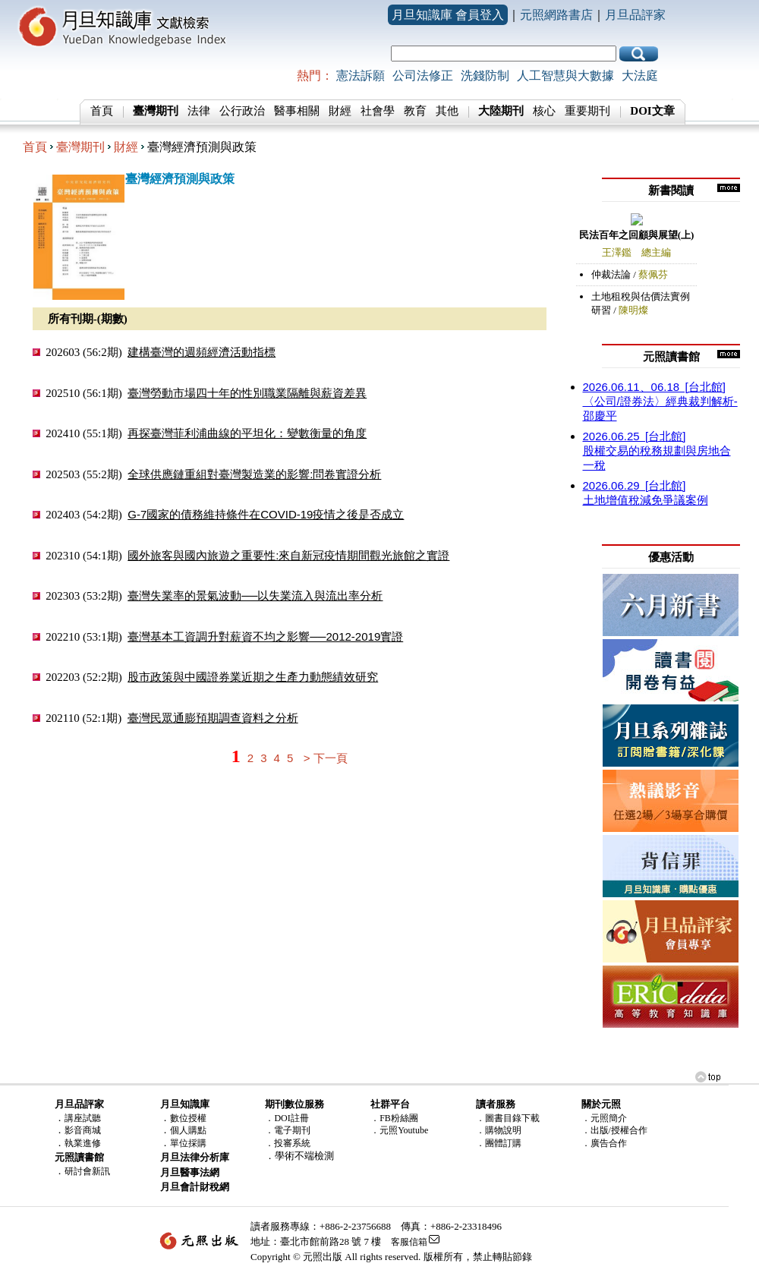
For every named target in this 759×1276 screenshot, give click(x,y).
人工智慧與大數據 (565, 75)
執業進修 (83, 1143)
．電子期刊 (287, 1130)
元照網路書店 (556, 14)
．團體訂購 (498, 1143)
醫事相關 (297, 111)
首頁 (101, 111)
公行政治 (242, 111)
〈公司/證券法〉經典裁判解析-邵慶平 (660, 401)
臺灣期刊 (80, 146)
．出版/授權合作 (614, 1130)
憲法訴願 (360, 75)
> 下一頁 (326, 757)
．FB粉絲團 (394, 1118)
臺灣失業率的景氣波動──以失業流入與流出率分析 (255, 595)
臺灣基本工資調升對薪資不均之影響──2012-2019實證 (265, 636)
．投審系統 (287, 1143)
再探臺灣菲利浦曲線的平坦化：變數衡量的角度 (247, 433)
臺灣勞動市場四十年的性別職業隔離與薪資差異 (247, 392)
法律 (198, 111)
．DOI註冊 (286, 1118)
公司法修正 (422, 75)
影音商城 (83, 1130)
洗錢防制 (485, 75)
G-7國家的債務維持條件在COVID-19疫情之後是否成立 (266, 514)
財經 (340, 111)
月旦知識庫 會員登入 (448, 14)
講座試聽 (83, 1118)
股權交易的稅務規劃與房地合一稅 (657, 450)
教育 (415, 111)
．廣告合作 (604, 1143)
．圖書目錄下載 (508, 1118)
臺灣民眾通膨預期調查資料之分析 (213, 717)
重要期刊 (587, 111)
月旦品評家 (635, 14)
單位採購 (188, 1143)
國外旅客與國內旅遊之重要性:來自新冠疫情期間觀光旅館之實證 (288, 555)
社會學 (378, 111)
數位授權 (188, 1118)
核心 (544, 111)
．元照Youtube (399, 1130)
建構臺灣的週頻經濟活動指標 (202, 351)
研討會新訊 (87, 1171)
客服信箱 (409, 1242)
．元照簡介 (604, 1118)
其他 (447, 111)
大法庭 (640, 75)
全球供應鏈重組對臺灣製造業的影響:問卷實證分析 (254, 474)
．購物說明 (498, 1130)
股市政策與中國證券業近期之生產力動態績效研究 (253, 676)
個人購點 (188, 1130)
